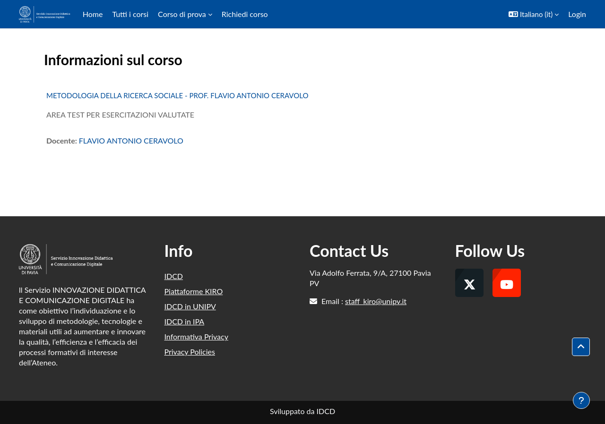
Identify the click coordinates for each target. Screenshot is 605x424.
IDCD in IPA (184, 321)
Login (577, 13)
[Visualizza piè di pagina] (581, 400)
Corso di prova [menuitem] (182, 13)
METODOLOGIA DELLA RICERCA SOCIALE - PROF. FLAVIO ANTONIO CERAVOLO (177, 95)
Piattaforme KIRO (193, 291)
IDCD (173, 275)
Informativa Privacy (196, 336)
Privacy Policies (189, 351)
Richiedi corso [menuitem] (245, 13)
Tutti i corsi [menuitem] (130, 13)
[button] (533, 14)
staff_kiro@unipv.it (375, 301)
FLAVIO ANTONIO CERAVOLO (131, 140)
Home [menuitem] (93, 13)
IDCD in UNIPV (190, 306)
